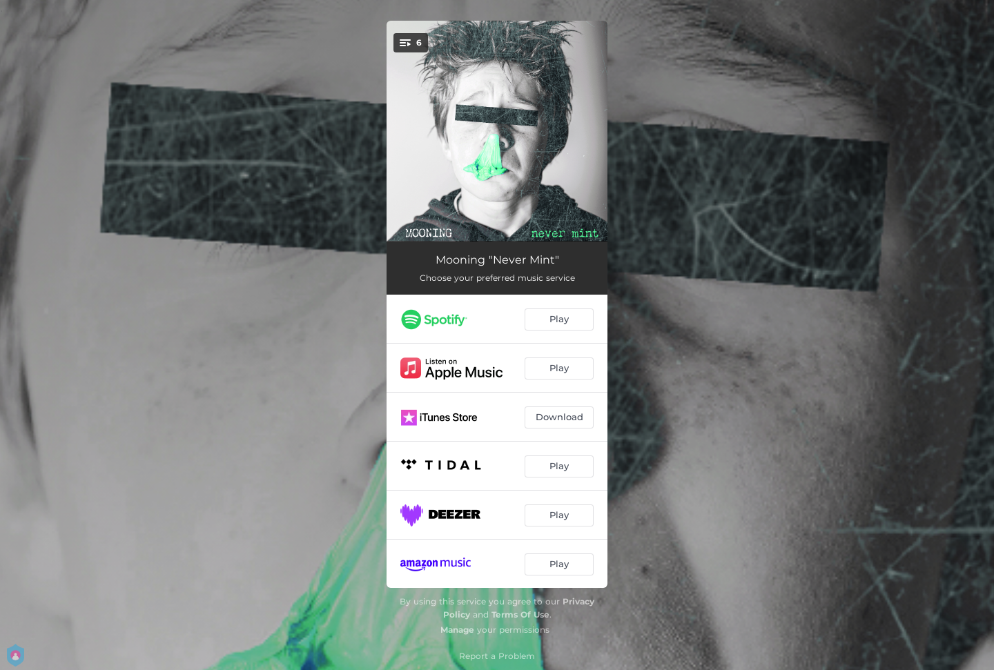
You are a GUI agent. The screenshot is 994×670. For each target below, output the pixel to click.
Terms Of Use (520, 614)
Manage (457, 629)
